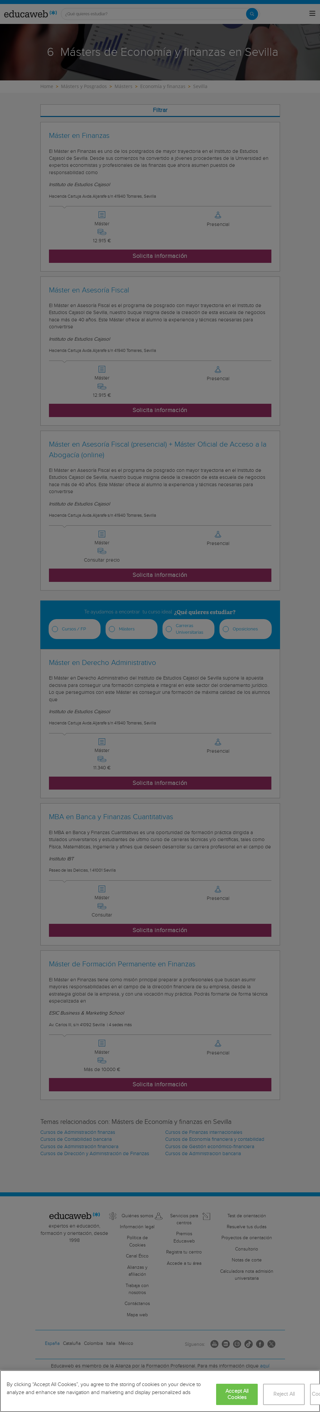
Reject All (284, 1394)
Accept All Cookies (237, 1394)
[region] (160, 1391)
